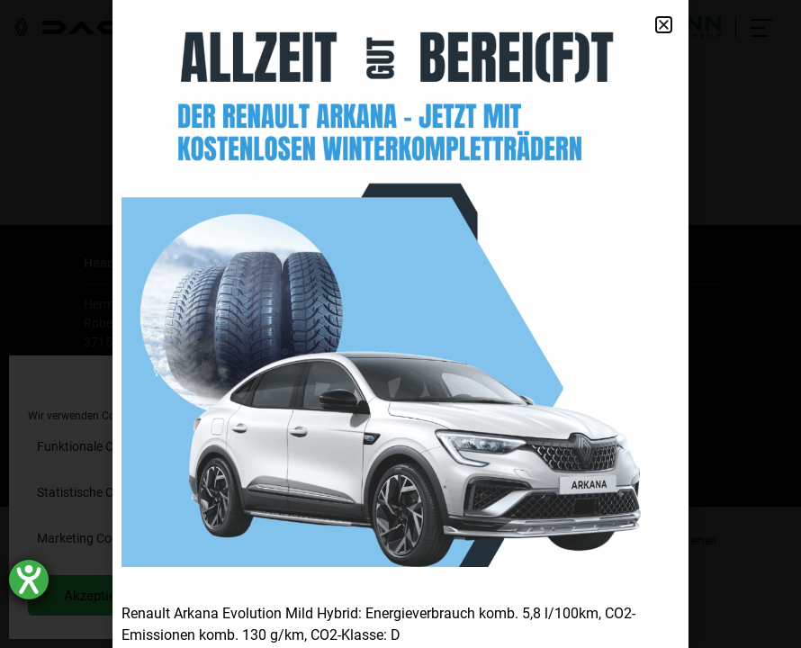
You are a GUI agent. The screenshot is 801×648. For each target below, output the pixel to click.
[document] (400, 324)
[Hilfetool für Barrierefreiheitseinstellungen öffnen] (29, 579)
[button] (663, 25)
